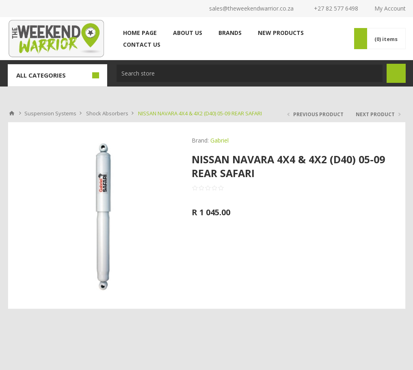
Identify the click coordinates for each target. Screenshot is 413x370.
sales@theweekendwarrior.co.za (251, 8)
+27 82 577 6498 (336, 8)
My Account (390, 8)
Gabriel (219, 140)
